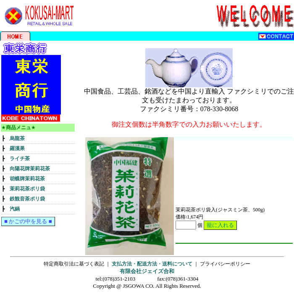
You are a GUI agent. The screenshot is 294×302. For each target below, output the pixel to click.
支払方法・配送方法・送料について (152, 264)
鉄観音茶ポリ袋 (27, 199)
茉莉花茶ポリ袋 (27, 189)
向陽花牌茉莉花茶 (30, 169)
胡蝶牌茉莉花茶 (27, 179)
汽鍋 (15, 209)
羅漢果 (17, 148)
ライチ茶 (20, 158)
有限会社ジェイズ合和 (147, 271)
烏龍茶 (17, 138)
